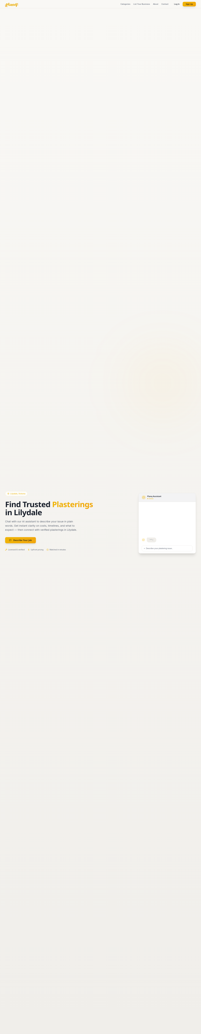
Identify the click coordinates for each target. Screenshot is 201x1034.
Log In (177, 4)
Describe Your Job (20, 540)
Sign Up (189, 4)
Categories (125, 4)
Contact (164, 4)
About (155, 4)
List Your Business (141, 4)
